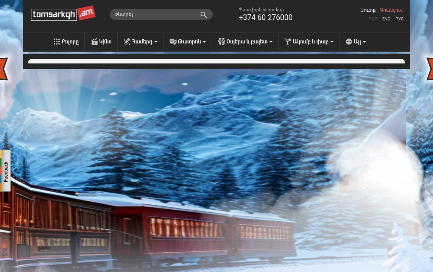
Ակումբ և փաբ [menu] (313, 42)
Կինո (105, 42)
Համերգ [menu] (144, 42)
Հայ (373, 19)
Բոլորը (70, 42)
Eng (386, 19)
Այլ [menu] (360, 42)
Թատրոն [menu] (192, 42)
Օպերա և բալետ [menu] (249, 42)
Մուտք (367, 10)
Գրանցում (391, 10)
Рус (400, 19)
